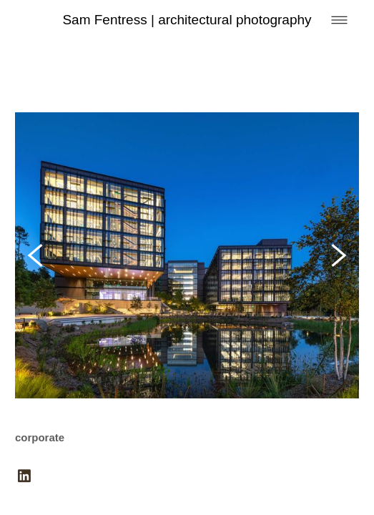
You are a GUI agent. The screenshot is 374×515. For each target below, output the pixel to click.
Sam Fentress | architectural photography (186, 19)
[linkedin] (24, 476)
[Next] (339, 255)
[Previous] (35, 255)
